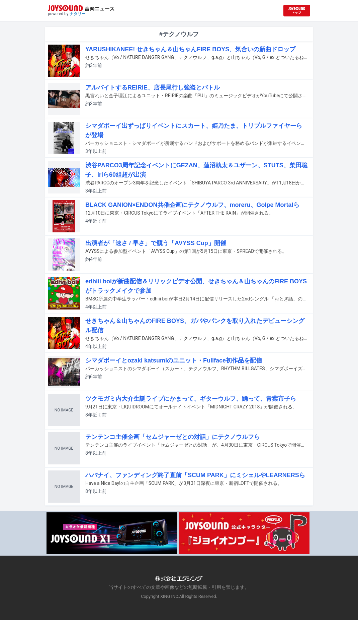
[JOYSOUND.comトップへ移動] (296, 10)
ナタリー (78, 13)
